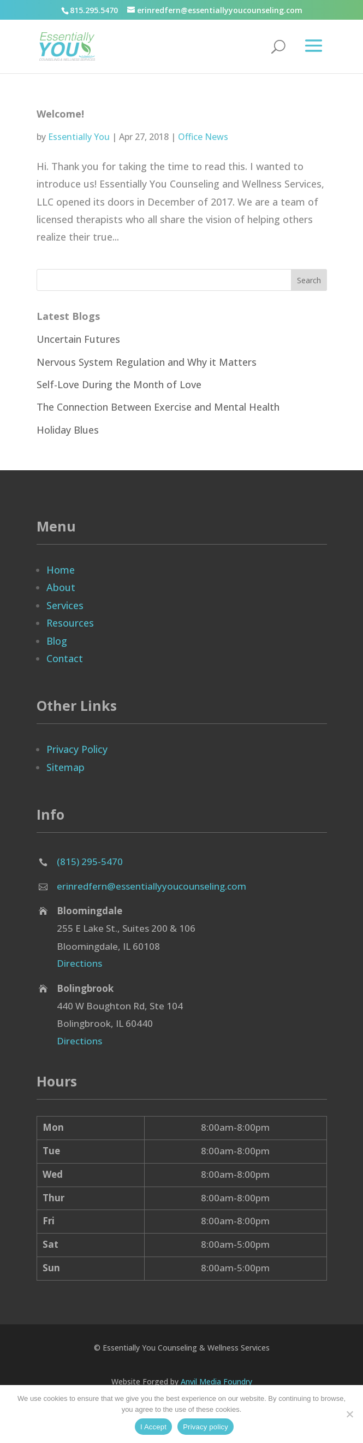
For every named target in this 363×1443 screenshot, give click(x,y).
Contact (64, 658)
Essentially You (79, 137)
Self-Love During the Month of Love (119, 384)
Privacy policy (205, 1427)
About (60, 587)
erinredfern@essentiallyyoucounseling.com (151, 886)
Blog (56, 640)
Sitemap (65, 767)
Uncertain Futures (78, 339)
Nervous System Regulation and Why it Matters (147, 362)
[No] (349, 1414)
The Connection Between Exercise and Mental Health (158, 406)
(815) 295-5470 (90, 861)
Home (60, 569)
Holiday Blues (68, 429)
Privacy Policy (77, 749)
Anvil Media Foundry (216, 1381)
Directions (79, 963)
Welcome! (60, 113)
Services (65, 605)
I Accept (153, 1427)
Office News (203, 137)
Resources (70, 622)
